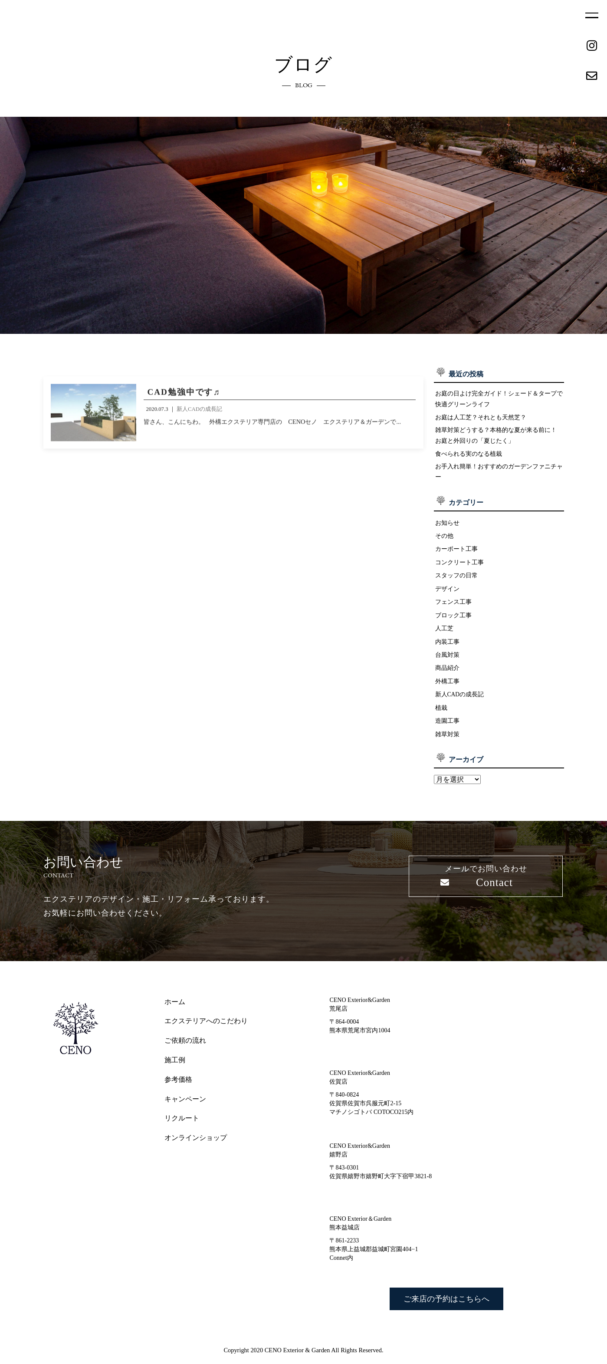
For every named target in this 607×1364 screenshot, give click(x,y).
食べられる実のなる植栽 (468, 456)
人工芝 (444, 634)
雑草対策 (447, 741)
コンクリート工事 (459, 566)
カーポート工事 (456, 553)
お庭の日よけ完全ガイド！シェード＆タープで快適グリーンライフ (499, 399)
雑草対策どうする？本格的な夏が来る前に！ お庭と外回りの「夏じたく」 (496, 437)
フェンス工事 (453, 607)
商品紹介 (447, 674)
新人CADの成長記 (460, 701)
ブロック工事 (453, 620)
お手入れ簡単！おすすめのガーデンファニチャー (499, 475)
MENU (592, 15)
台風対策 (447, 661)
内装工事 (447, 647)
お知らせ (447, 526)
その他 (444, 540)
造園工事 (447, 728)
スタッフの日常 (456, 580)
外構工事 (447, 688)
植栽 (441, 714)
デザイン (447, 593)
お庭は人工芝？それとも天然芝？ (480, 418)
